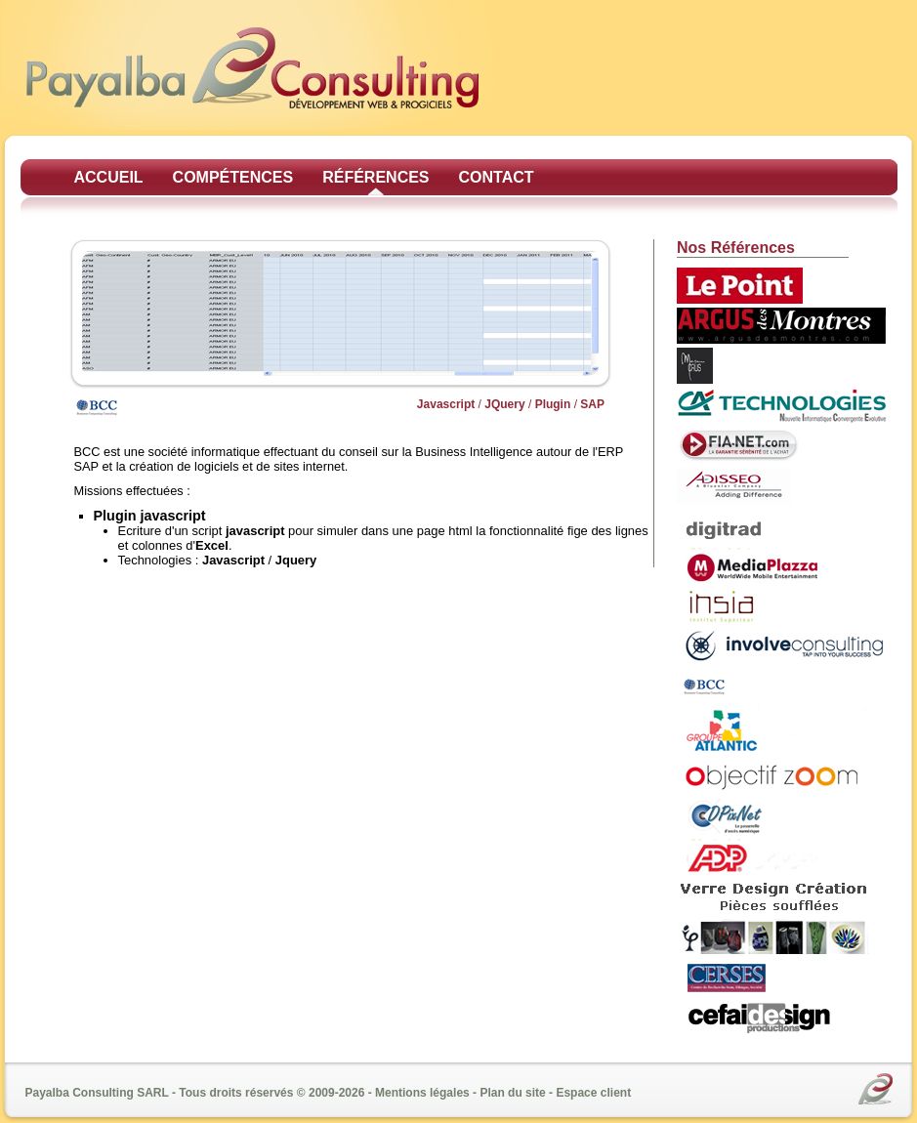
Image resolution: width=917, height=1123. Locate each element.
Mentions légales (422, 1093)
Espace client (593, 1093)
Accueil (109, 177)
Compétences (233, 177)
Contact (496, 177)
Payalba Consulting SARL (97, 1093)
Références (375, 177)
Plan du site (512, 1093)
